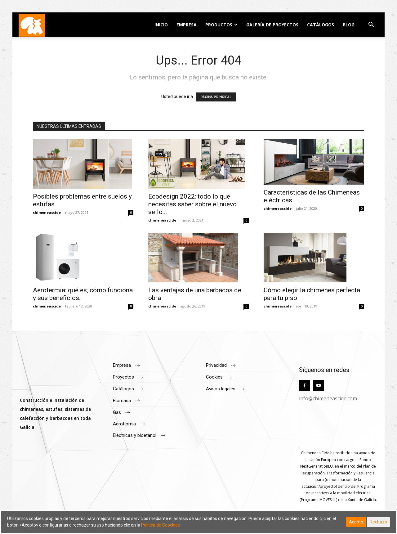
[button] (371, 25)
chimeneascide (47, 212)
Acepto (356, 521)
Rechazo (378, 521)
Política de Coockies (160, 525)
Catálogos (320, 25)
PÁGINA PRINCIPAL (215, 97)
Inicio (161, 25)
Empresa (186, 25)
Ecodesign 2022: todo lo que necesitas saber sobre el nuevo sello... (192, 204)
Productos (218, 25)
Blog (349, 25)
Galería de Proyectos (272, 25)
